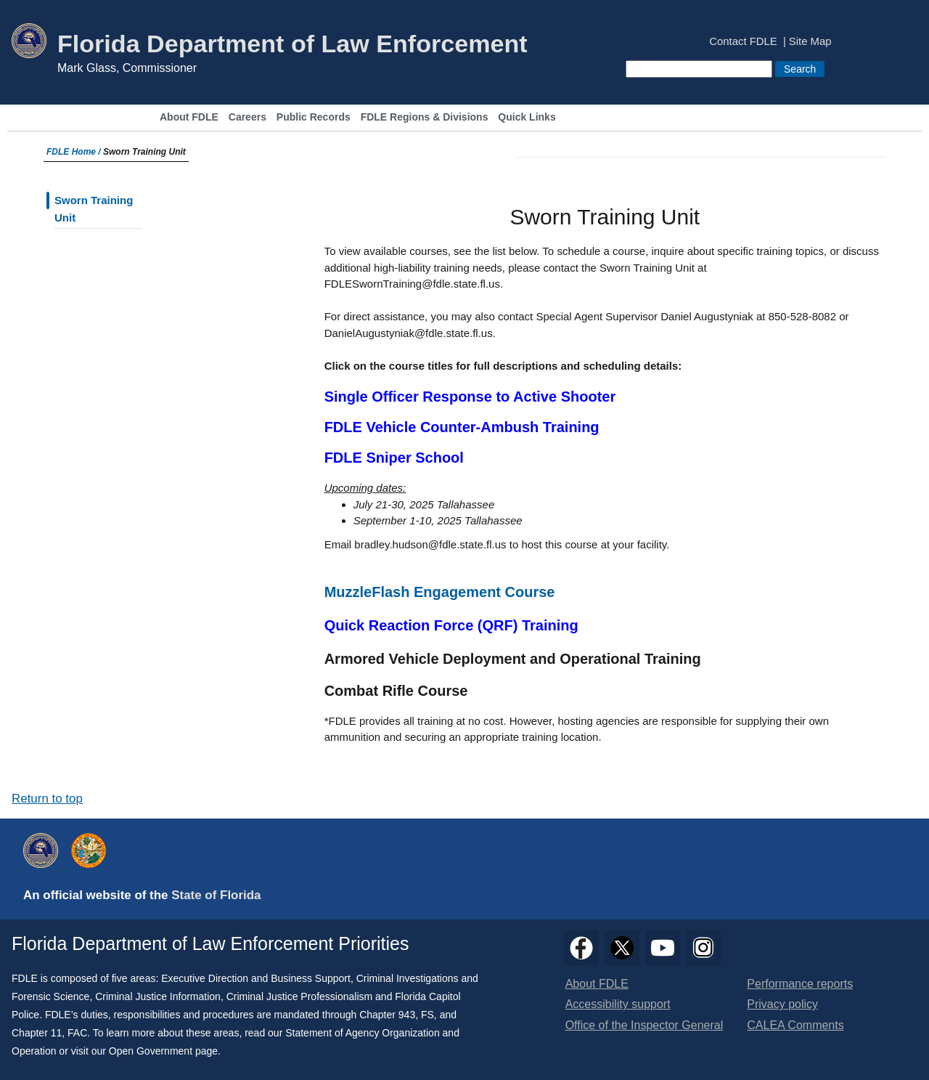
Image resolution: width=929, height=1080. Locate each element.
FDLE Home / (74, 152)
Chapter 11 (37, 1033)
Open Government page (163, 1051)
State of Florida (216, 895)
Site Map (810, 41)
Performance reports (800, 984)
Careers (247, 117)
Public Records (314, 117)
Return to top (47, 798)
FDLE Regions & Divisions (424, 117)
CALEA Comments (795, 1025)
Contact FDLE (743, 41)
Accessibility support (618, 1004)
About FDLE (189, 117)
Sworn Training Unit (93, 209)
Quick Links (526, 117)
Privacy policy (782, 1004)
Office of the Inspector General (644, 1025)
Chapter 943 (387, 1014)
